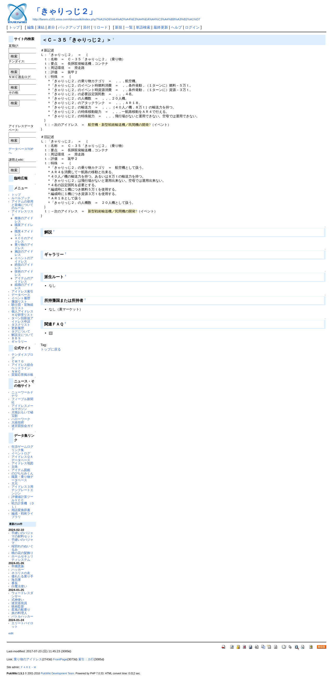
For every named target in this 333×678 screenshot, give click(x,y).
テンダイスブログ (22, 356)
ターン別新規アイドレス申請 (22, 319)
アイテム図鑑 (20, 470)
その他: (14, 92)
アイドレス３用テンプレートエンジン (22, 490)
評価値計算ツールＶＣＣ (22, 498)
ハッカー (17, 569)
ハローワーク (20, 419)
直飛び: (14, 45)
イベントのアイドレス (24, 259)
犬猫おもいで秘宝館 (22, 413)
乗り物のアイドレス (24, 246)
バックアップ (69, 27)
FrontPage (60, 659)
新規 (118, 27)
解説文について (22, 334)
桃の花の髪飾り (22, 553)
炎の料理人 (19, 613)
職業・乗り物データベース (22, 478)
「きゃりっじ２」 (65, 11)
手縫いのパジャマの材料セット (22, 534)
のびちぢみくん (22, 473)
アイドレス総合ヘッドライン (22, 366)
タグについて (20, 331)
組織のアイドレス (24, 286)
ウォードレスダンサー (22, 594)
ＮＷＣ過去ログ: (20, 77)
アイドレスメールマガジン (22, 407)
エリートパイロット (22, 624)
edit (11, 633)
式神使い (17, 599)
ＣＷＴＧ (17, 361)
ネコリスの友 (20, 573)
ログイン (192, 27)
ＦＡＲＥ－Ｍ (28, 667)
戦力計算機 (19, 503)
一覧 (129, 27)
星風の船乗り (20, 609)
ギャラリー (19, 341)
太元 (14, 483)
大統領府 (17, 422)
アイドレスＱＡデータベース (22, 458)
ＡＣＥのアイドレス (24, 239)
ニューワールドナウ (22, 393)
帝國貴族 (17, 566)
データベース (20, 294)
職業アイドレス (24, 226)
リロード (100, 27)
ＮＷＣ (16, 371)
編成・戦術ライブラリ (22, 515)
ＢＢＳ (16, 338)
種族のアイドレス (24, 219)
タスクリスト (20, 324)
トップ (14, 27)
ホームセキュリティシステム (22, 558)
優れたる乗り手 (22, 576)
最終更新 (160, 27)
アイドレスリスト (22, 213)
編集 (30, 27)
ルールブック (20, 198)
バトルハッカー (22, 616)
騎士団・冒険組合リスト (22, 306)
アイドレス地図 (22, 463)
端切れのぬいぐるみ (22, 547)
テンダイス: (17, 61)
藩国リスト (19, 301)
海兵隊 (16, 579)
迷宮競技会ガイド (22, 427)
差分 (51, 27)
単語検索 (143, 27)
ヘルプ (176, 27)
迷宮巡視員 (19, 603)
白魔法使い (19, 586)
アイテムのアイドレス (24, 279)
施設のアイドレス (24, 253)
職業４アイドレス (24, 233)
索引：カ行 (86, 659)
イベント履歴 (20, 298)
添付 (86, 27)
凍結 (40, 27)
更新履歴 (17, 328)
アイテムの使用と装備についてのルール (22, 205)
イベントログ (20, 453)
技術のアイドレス (24, 273)
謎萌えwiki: (16, 159)
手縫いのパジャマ (22, 541)
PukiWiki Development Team (57, 673)
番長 (14, 583)
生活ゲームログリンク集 (22, 448)
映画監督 (17, 606)
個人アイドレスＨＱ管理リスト (22, 313)
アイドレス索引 (22, 291)
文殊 (14, 466)
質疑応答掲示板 (22, 374)
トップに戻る (51, 349)
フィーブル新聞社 (22, 400)
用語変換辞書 (20, 510)
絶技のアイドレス (24, 266)
